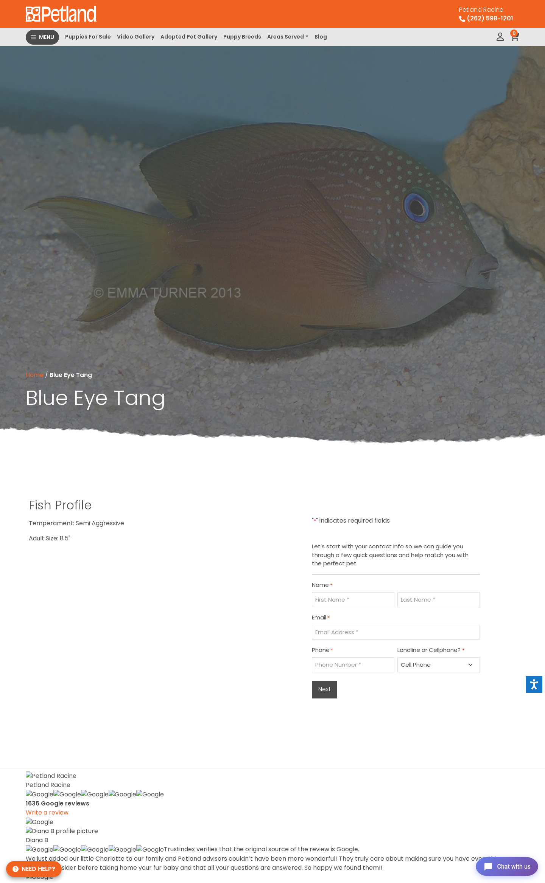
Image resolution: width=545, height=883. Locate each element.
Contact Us (405, 872)
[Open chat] (504, 865)
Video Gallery (135, 36)
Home (35, 375)
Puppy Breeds (242, 36)
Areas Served (285, 36)
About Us (402, 848)
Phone (322, 650)
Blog (321, 36)
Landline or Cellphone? (430, 650)
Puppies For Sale (88, 36)
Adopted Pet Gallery (188, 36)
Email (321, 617)
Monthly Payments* (418, 836)
